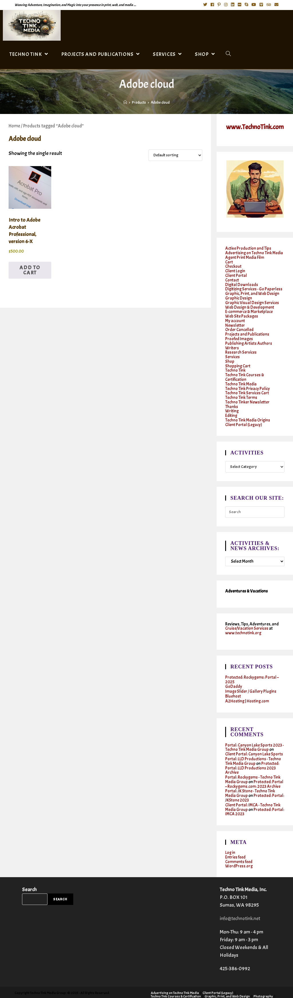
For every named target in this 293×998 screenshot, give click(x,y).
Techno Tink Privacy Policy (247, 381)
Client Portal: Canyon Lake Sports (254, 743)
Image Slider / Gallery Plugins (251, 681)
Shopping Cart (238, 360)
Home (14, 126)
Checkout (233, 265)
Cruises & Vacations (165, 991)
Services (232, 351)
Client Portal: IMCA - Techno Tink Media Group (253, 793)
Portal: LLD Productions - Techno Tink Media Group (253, 750)
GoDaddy (233, 677)
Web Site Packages (241, 313)
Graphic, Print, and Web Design (252, 291)
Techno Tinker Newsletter (247, 394)
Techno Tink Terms (241, 390)
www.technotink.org (243, 624)
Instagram (247, 988)
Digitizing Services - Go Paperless (254, 287)
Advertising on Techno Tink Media (254, 252)
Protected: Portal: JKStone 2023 (254, 785)
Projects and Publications (247, 330)
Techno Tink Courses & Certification (244, 371)
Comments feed (239, 847)
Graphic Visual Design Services (252, 300)
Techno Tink (235, 364)
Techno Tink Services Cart (247, 386)
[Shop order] (175, 155)
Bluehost (233, 686)
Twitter (213, 988)
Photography (263, 981)
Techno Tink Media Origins (247, 411)
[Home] (125, 102)
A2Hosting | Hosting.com (247, 690)
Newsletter (235, 321)
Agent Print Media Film (244, 257)
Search (29, 874)
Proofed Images (239, 334)
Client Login (235, 270)
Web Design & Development (249, 304)
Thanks (231, 398)
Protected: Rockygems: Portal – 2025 (252, 670)
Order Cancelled (239, 325)
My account (235, 317)
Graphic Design (238, 295)
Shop (229, 356)
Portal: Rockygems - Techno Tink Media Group (253, 767)
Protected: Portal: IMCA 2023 (254, 798)
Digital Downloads (241, 283)
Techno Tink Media (241, 377)
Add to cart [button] (29, 270)
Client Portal (236, 274)
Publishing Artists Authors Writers (248, 341)
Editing (231, 407)
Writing (232, 403)
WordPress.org (239, 851)
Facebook (229, 988)
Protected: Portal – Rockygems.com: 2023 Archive (254, 771)
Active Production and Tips (248, 248)
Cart (229, 261)
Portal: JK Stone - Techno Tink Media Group (250, 780)
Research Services (241, 347)
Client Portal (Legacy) (244, 416)
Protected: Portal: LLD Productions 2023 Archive (252, 756)
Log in (230, 838)
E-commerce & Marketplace (249, 308)
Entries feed (235, 842)
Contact (232, 278)
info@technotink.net (241, 903)
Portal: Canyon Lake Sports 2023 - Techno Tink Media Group (254, 736)
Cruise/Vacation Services (247, 619)
